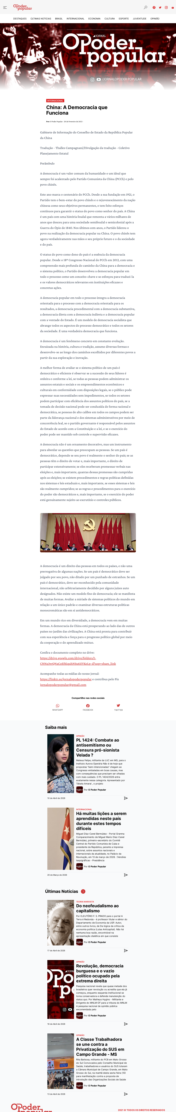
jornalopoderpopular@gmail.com (63, 684)
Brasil (59, 18)
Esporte (124, 18)
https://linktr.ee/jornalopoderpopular (66, 679)
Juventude (139, 18)
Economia (94, 18)
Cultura (110, 18)
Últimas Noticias (41, 18)
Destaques (20, 18)
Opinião (154, 18)
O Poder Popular (56, 121)
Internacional (75, 18)
